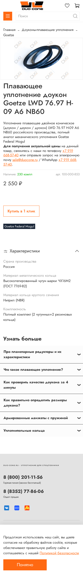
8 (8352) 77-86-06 (23, 491)
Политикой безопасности (59, 553)
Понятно (25, 565)
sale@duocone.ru (25, 159)
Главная (9, 29)
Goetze (8, 35)
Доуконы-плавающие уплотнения (47, 29)
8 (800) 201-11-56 (23, 477)
